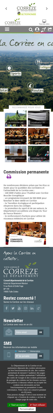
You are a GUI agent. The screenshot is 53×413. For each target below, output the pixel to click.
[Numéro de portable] (26, 356)
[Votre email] (26, 332)
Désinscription (35, 351)
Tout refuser (37, 405)
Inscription (22, 351)
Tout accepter (17, 405)
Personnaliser (27, 409)
